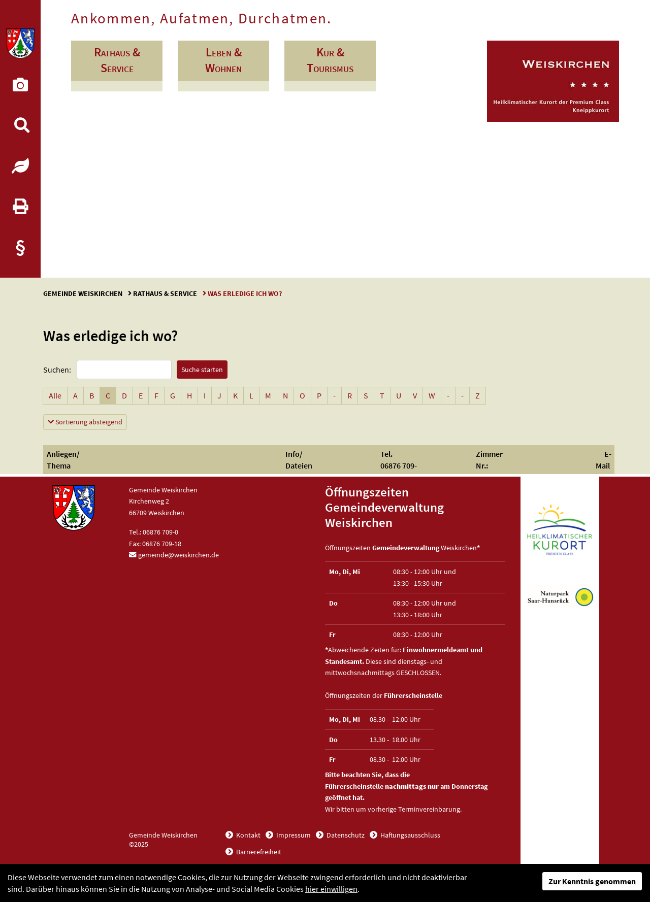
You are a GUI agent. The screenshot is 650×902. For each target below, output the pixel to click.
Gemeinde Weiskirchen (83, 293)
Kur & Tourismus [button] (330, 60)
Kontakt (248, 835)
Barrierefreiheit (258, 851)
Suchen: (57, 369)
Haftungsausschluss (409, 835)
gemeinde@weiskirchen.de (178, 554)
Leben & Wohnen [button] (223, 60)
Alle (58, 394)
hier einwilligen (331, 889)
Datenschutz (345, 835)
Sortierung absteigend (87, 421)
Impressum (293, 835)
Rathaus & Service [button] (117, 60)
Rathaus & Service (165, 293)
